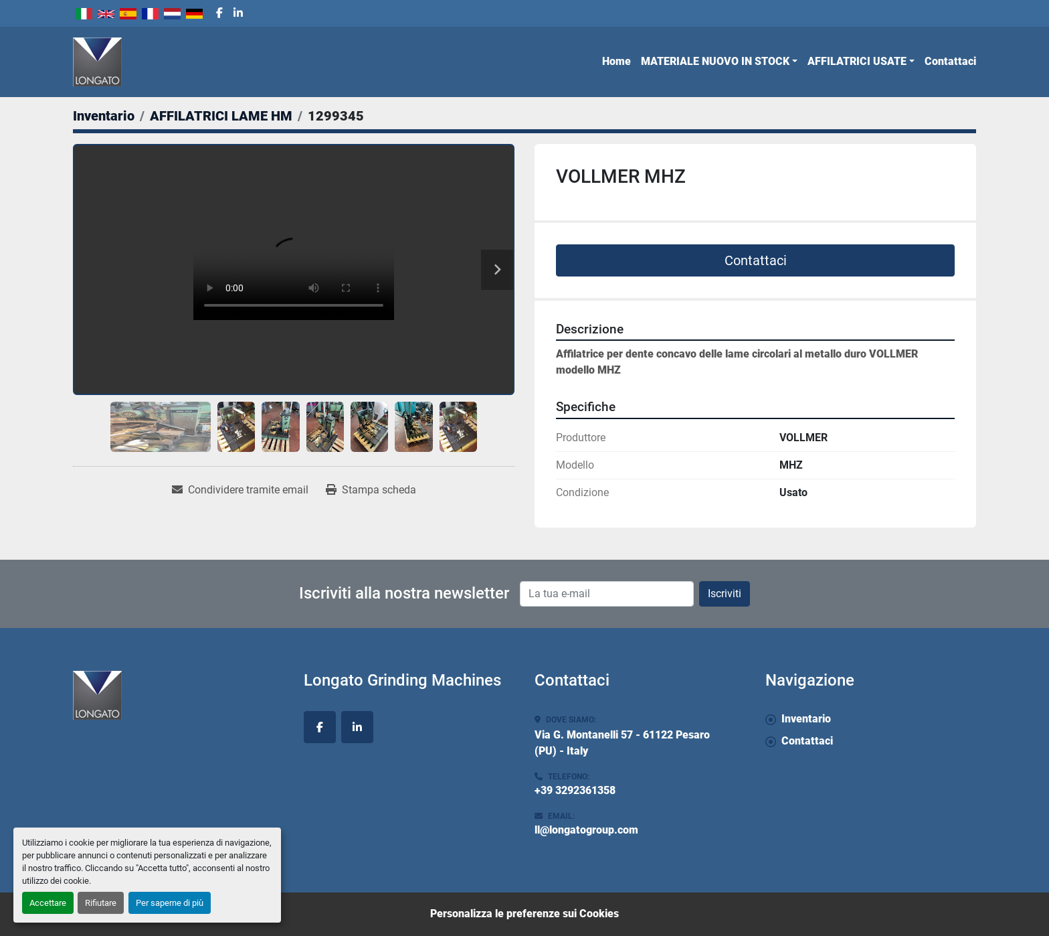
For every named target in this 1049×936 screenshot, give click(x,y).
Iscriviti (724, 593)
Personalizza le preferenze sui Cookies (524, 913)
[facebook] (219, 13)
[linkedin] (238, 13)
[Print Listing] (371, 490)
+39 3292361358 (575, 790)
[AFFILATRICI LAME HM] (221, 116)
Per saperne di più (169, 903)
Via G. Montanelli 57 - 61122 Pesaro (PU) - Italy (622, 742)
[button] (719, 62)
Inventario (806, 718)
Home (616, 61)
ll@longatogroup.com (586, 830)
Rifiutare (100, 903)
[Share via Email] (240, 490)
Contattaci (950, 61)
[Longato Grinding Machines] (178, 695)
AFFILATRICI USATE (857, 61)
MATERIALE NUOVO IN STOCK (715, 61)
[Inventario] (103, 116)
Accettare (47, 903)
